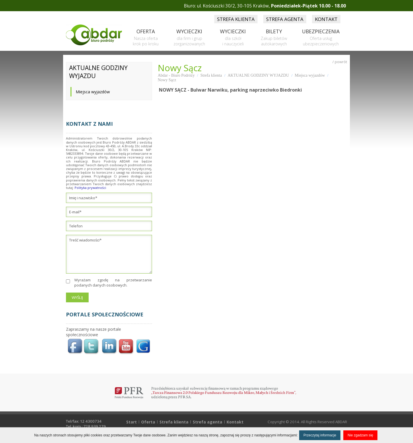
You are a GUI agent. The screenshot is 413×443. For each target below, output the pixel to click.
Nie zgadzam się (360, 435)
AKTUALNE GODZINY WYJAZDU (258, 75)
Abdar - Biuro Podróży (176, 75)
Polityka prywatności (90, 187)
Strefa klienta (211, 75)
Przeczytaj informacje (319, 435)
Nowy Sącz (167, 80)
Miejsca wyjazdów (93, 91)
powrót (341, 61)
